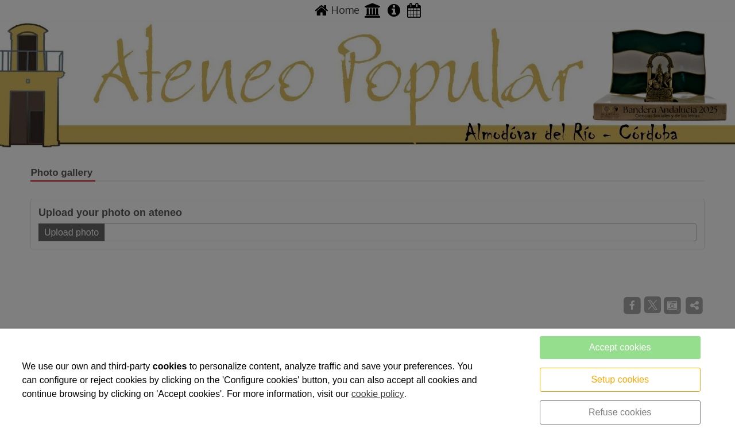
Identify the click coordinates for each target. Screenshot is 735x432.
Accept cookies (620, 347)
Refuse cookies (620, 412)
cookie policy (377, 394)
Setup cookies (620, 379)
